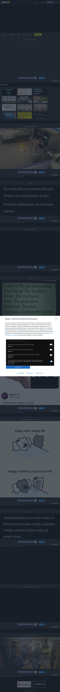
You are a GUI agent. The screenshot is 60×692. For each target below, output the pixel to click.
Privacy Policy (39, 373)
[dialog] (30, 346)
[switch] (51, 344)
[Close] (56, 319)
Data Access (30, 373)
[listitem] (30, 341)
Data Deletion (20, 373)
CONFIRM (18, 367)
